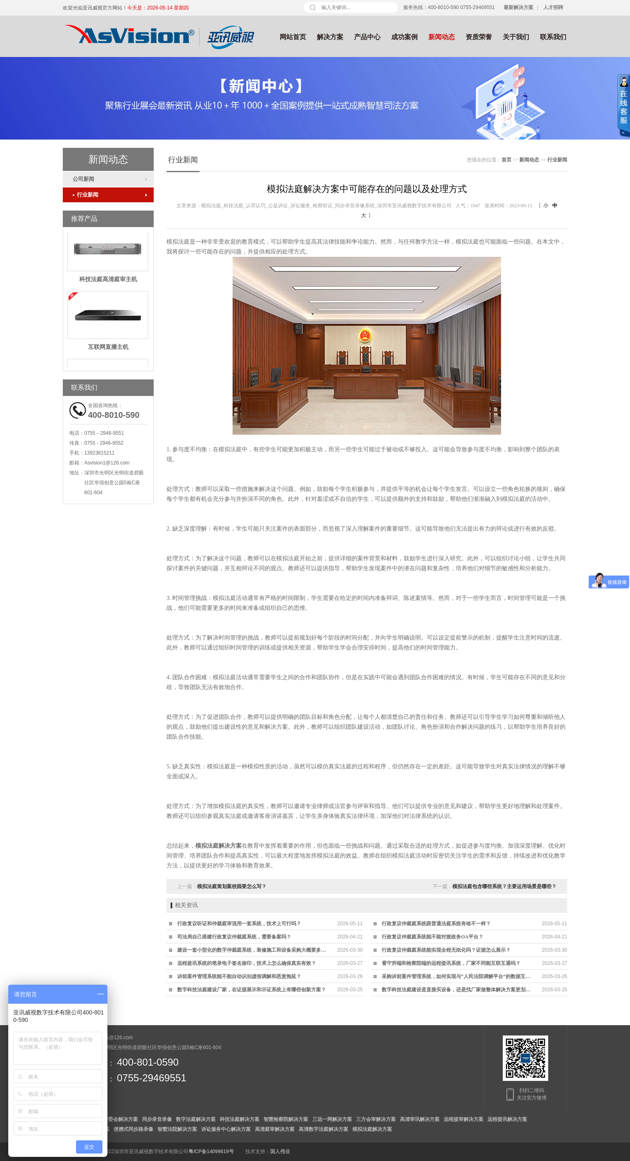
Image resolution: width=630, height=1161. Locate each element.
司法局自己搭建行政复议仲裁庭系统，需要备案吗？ (234, 937)
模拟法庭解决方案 (218, 846)
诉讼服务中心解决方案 (226, 1129)
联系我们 (553, 36)
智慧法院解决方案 (177, 1129)
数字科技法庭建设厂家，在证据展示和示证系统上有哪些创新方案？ (251, 990)
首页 (506, 160)
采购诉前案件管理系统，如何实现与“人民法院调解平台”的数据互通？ (458, 976)
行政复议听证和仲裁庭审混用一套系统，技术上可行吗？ (239, 923)
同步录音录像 (157, 1119)
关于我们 (516, 36)
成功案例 (404, 36)
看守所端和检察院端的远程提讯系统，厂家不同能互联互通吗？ (451, 963)
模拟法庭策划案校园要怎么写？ (231, 886)
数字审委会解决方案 (115, 1119)
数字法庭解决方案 (196, 1119)
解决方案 (330, 36)
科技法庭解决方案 (239, 1119)
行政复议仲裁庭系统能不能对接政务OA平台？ (432, 937)
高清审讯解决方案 (420, 1119)
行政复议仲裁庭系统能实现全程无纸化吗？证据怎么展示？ (446, 950)
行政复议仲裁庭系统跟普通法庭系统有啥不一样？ (436, 923)
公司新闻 (83, 179)
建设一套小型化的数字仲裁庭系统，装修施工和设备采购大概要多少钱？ (253, 950)
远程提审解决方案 (463, 1119)
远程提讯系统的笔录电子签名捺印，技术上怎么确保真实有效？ (246, 963)
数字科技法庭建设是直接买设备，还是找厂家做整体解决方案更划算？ (458, 990)
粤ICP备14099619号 (210, 1151)
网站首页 (293, 36)
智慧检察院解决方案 (286, 1119)
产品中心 (367, 36)
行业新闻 (85, 195)
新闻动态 (441, 36)
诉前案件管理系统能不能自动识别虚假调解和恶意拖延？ (239, 976)
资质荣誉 (479, 36)
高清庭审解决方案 (275, 1129)
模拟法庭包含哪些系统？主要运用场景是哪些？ (504, 886)
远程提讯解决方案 (507, 1119)
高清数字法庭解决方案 (323, 1129)
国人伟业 (280, 1151)
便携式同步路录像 (133, 1129)
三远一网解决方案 (332, 1119)
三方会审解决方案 (376, 1119)
